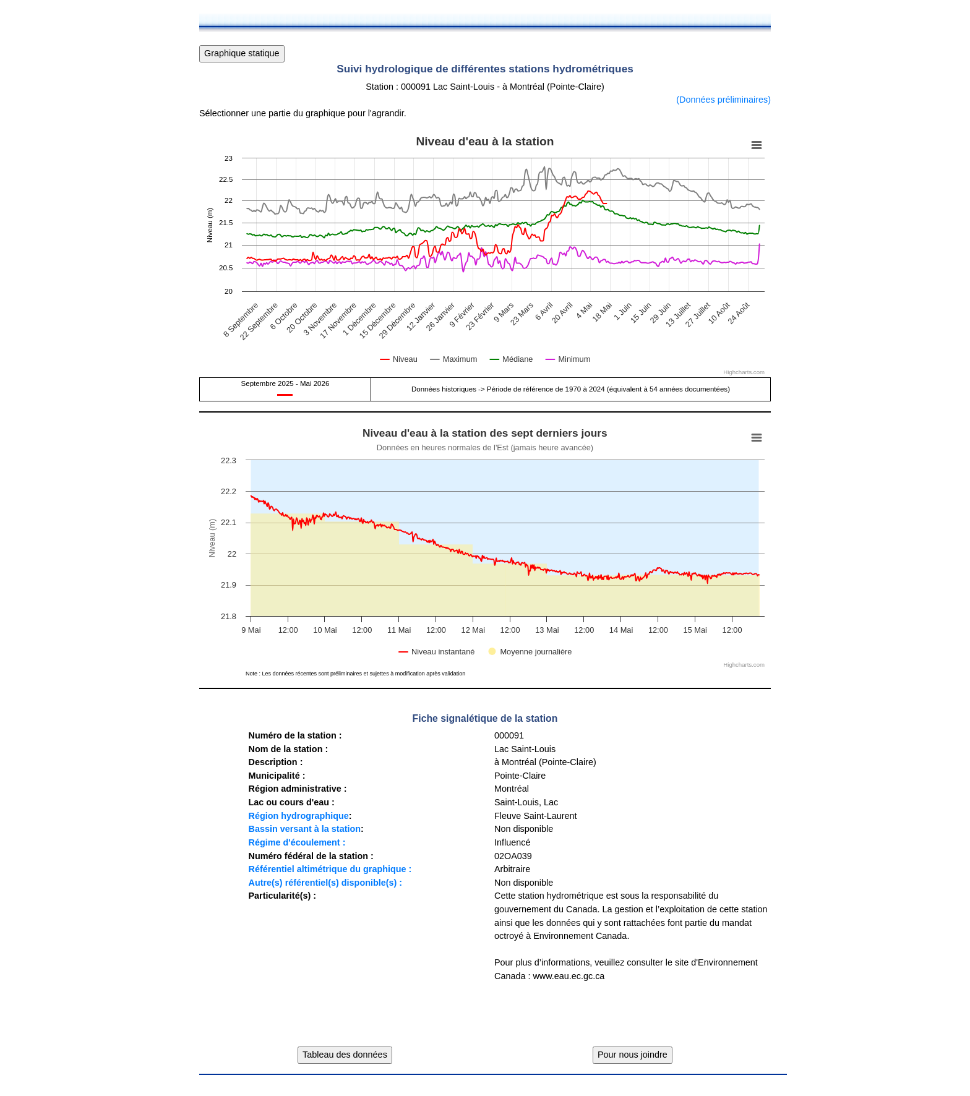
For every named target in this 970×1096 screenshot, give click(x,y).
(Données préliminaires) (723, 100)
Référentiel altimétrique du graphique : (329, 869)
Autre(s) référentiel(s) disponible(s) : (325, 883)
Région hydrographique (298, 816)
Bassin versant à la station (304, 829)
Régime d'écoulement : (296, 842)
